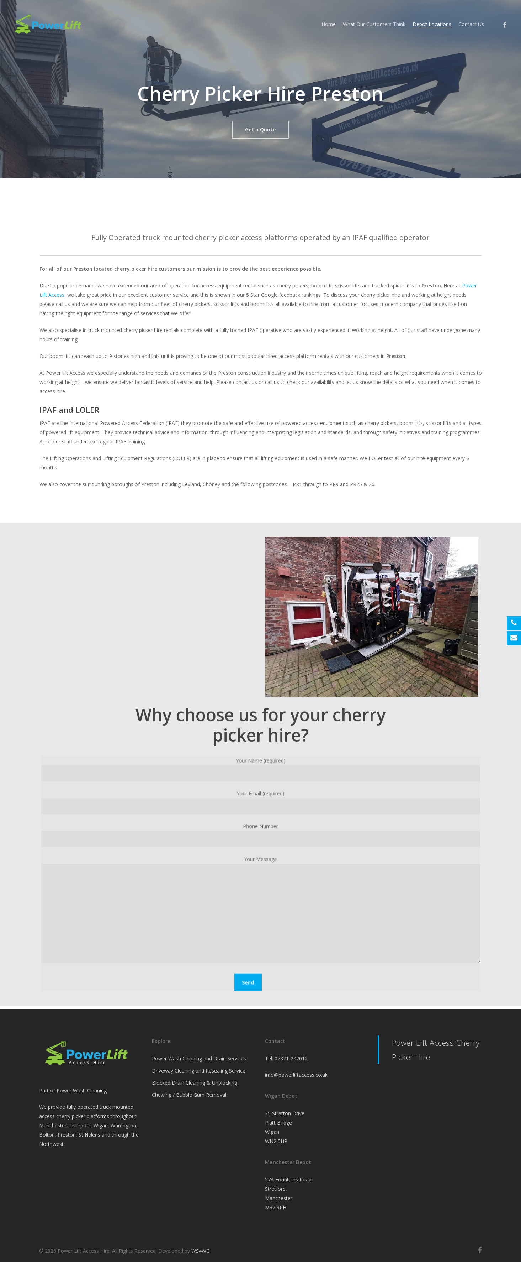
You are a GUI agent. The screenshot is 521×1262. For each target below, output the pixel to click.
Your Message (260, 908)
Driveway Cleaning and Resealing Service (198, 1070)
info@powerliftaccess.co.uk (296, 1074)
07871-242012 (291, 1058)
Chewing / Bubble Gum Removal (189, 1094)
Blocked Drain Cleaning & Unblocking (194, 1082)
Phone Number (260, 837)
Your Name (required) (260, 776)
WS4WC (200, 1250)
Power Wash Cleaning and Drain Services (199, 1058)
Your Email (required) (260, 807)
